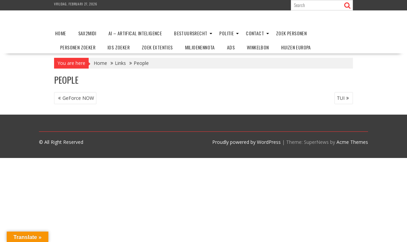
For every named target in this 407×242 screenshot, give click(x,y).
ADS (231, 47)
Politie (226, 33)
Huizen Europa (296, 47)
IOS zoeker (118, 47)
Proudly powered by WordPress (246, 142)
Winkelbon (258, 47)
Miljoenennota (200, 47)
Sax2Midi (87, 33)
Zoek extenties (157, 47)
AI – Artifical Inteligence (135, 33)
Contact (255, 33)
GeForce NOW (78, 98)
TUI (341, 98)
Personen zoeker (77, 47)
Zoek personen (291, 33)
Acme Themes (352, 142)
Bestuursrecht (190, 33)
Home (60, 33)
